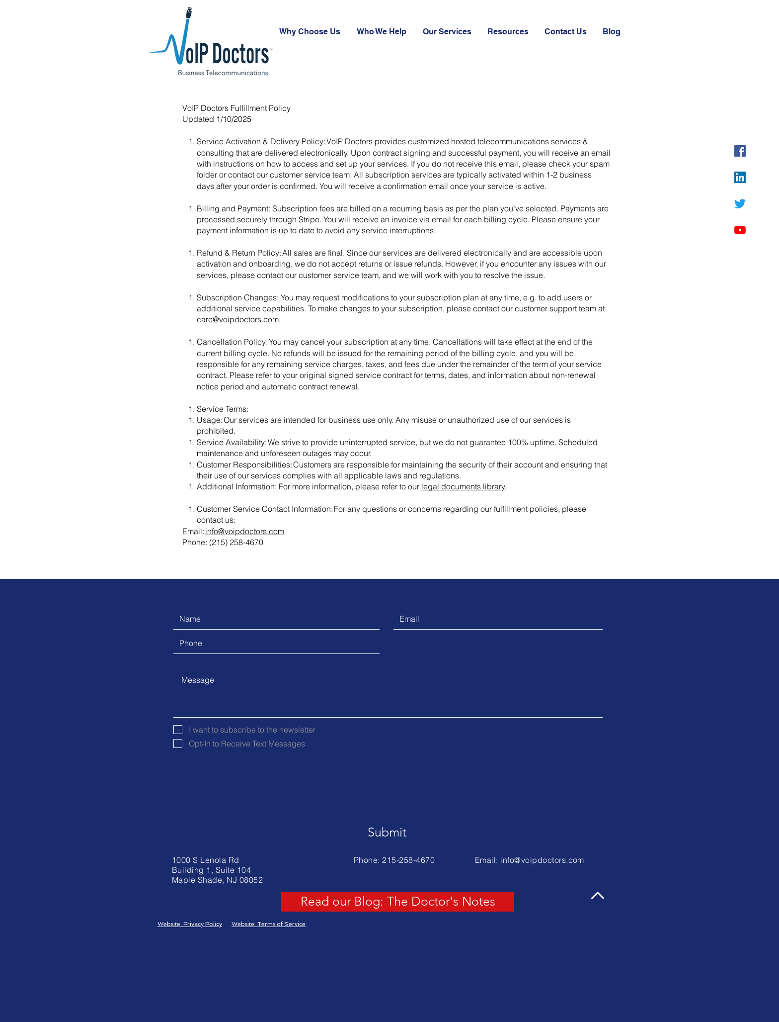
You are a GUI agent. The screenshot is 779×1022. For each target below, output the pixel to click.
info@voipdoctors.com (244, 531)
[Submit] (387, 832)
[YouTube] (740, 230)
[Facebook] (740, 151)
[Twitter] (740, 203)
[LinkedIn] (740, 177)
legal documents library (463, 486)
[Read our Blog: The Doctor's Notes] (397, 902)
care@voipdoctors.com (238, 319)
